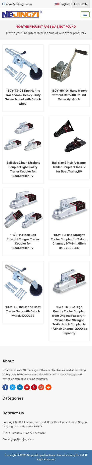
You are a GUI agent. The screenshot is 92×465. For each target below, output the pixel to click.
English (62, 4)
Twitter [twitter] (13, 387)
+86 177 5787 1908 (34, 432)
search (80, 4)
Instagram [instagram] (41, 387)
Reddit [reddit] (48, 387)
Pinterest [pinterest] (34, 387)
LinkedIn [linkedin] (20, 387)
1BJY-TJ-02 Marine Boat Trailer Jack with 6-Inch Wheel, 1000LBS (23, 311)
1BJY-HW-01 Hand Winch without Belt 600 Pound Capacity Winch (69, 95)
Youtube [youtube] (27, 387)
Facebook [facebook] (5, 387)
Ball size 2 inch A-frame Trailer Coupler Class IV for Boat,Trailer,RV (69, 167)
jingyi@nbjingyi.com (19, 4)
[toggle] (85, 14)
